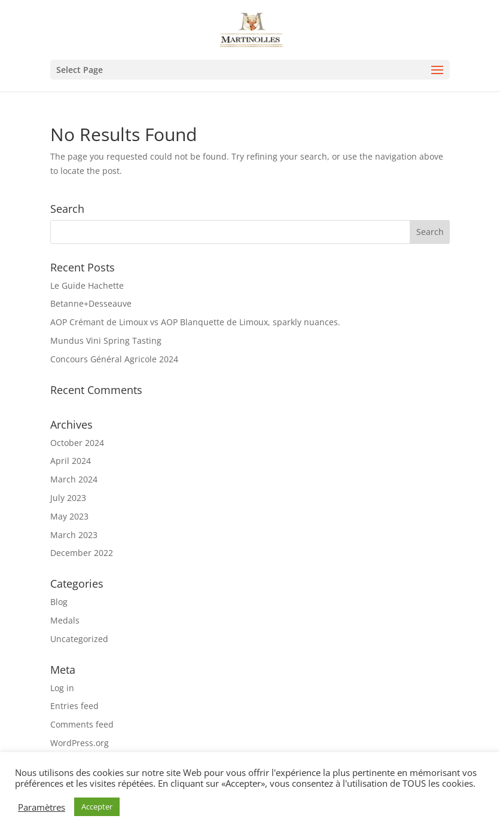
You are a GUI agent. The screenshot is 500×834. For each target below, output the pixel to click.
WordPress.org (79, 743)
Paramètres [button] (41, 807)
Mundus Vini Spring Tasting (105, 340)
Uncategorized (79, 638)
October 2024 (77, 442)
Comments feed (82, 724)
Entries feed (74, 705)
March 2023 (73, 534)
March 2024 (73, 479)
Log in (62, 688)
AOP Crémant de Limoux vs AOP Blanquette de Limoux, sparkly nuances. (195, 322)
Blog (59, 601)
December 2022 (81, 552)
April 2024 (70, 460)
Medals (65, 620)
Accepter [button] (96, 806)
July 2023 (68, 497)
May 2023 (69, 516)
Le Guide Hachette (87, 285)
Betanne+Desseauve (91, 303)
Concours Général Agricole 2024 (114, 359)
